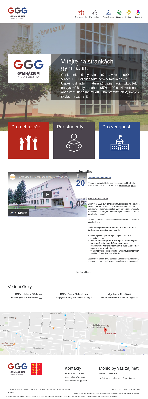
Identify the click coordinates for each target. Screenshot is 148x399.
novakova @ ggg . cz (129, 297)
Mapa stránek (117, 389)
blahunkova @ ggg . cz (83, 297)
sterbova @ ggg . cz (37, 297)
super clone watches (9, 1)
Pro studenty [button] (94, 14)
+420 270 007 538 (76, 373)
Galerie (119, 14)
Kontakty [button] (128, 14)
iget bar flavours (44, 1)
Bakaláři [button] (138, 14)
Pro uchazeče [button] (81, 14)
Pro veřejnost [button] (108, 14)
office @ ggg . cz (78, 377)
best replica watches (27, 1)
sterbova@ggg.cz (127, 186)
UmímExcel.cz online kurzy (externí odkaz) (117, 378)
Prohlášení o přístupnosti (131, 389)
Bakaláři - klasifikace (108, 373)
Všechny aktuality (84, 272)
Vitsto (12, 392)
